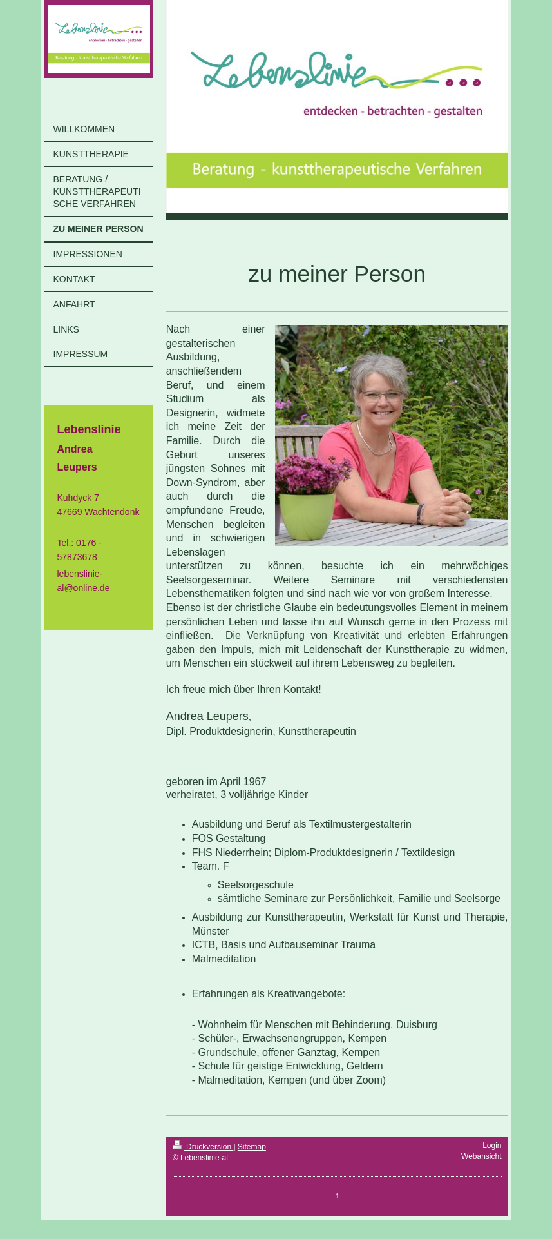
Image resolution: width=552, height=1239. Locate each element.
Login (491, 1145)
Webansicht (481, 1156)
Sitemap (252, 1146)
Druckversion (203, 1146)
